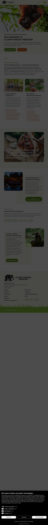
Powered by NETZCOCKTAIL (24, 523)
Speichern (24, 517)
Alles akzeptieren (39, 517)
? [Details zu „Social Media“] (12, 511)
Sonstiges (7, 513)
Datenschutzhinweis (23, 521)
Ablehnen (8, 517)
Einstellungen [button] (30, 521)
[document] (24, 499)
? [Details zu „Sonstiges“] (11, 513)
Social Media (7, 511)
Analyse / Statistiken (9, 508)
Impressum (17, 521)
